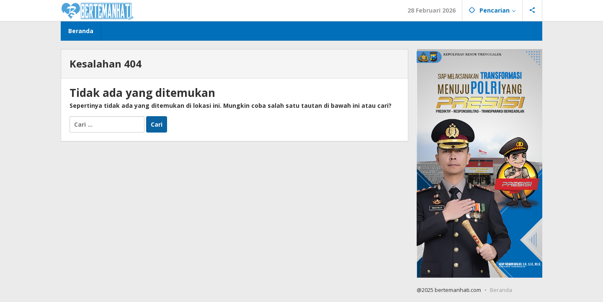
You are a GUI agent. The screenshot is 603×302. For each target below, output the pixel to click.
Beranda (501, 290)
